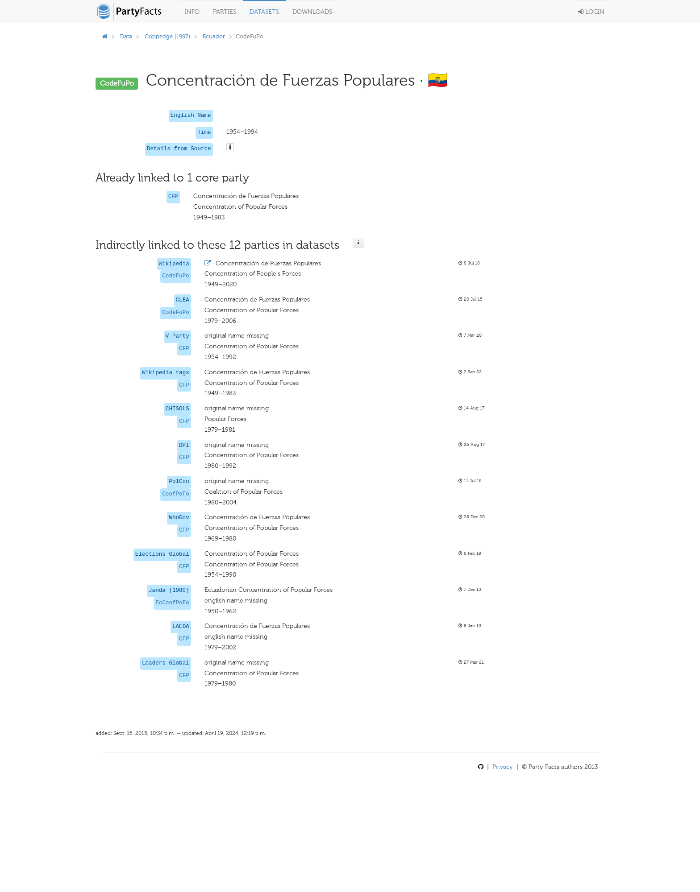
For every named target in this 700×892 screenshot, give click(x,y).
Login (591, 12)
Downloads (312, 12)
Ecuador (214, 36)
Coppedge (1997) (167, 36)
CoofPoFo (175, 494)
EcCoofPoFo (172, 603)
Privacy (502, 767)
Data (126, 36)
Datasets (264, 12)
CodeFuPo (175, 276)
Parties (224, 12)
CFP (173, 197)
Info (192, 12)
